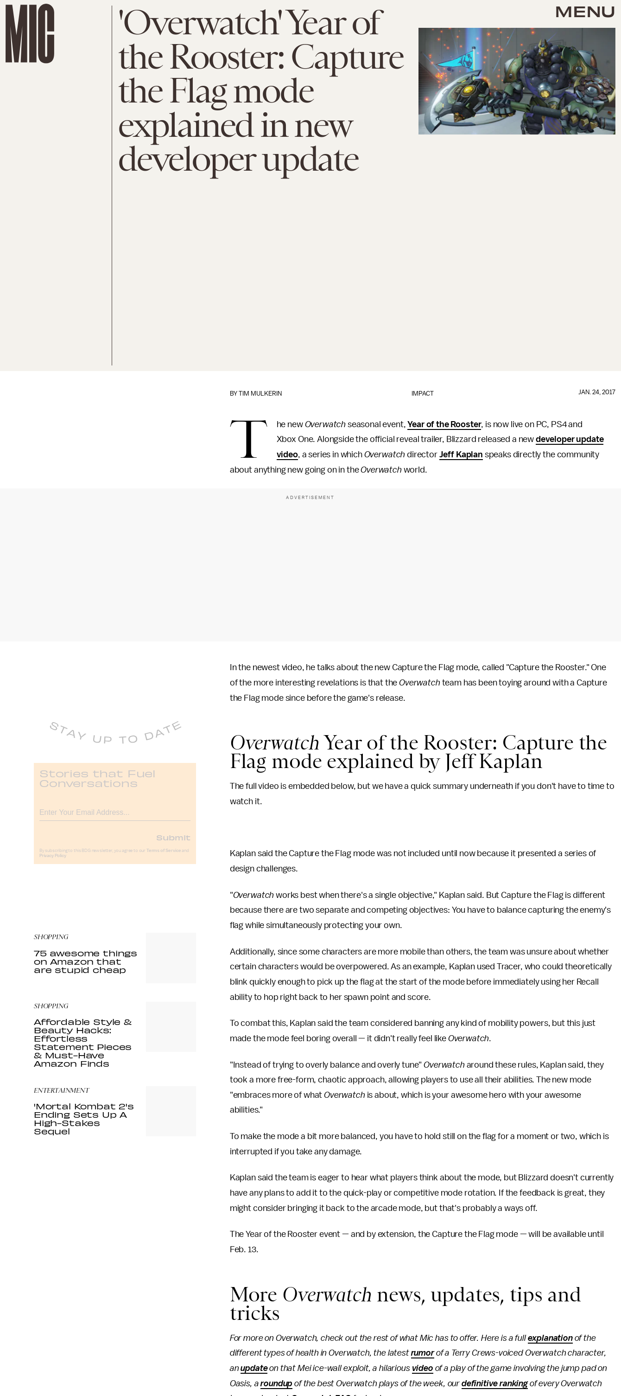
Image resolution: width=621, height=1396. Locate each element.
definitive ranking (495, 1383)
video (422, 1368)
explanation (550, 1338)
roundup (276, 1383)
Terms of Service (163, 857)
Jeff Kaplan (461, 454)
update (254, 1368)
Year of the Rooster (444, 424)
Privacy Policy (52, 862)
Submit (173, 843)
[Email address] (114, 817)
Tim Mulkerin (260, 393)
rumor (422, 1353)
